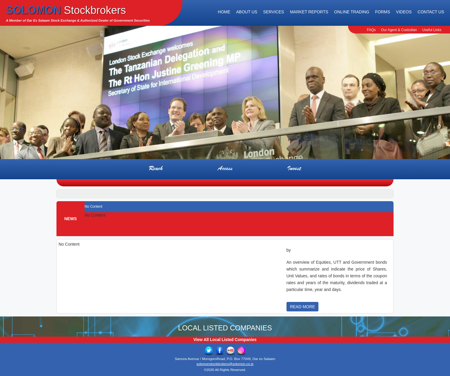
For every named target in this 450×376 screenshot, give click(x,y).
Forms (382, 11)
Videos (404, 11)
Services (273, 11)
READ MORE (302, 306)
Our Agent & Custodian (399, 30)
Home (224, 11)
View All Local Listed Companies (224, 339)
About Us (246, 11)
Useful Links (431, 30)
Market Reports (309, 11)
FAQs (371, 30)
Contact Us (430, 11)
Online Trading (351, 11)
